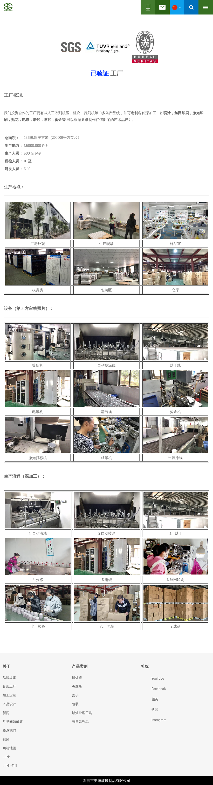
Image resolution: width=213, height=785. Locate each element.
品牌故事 (9, 677)
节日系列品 (80, 721)
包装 (75, 704)
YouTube (147, 678)
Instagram (147, 720)
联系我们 (9, 730)
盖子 (75, 695)
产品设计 (9, 704)
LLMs (6, 757)
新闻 (6, 713)
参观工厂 (9, 686)
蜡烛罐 (77, 677)
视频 (6, 739)
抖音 (147, 709)
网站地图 (9, 748)
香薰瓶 (77, 686)
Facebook (147, 689)
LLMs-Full (10, 766)
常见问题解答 (13, 721)
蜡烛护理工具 (82, 713)
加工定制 (9, 695)
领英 (147, 699)
